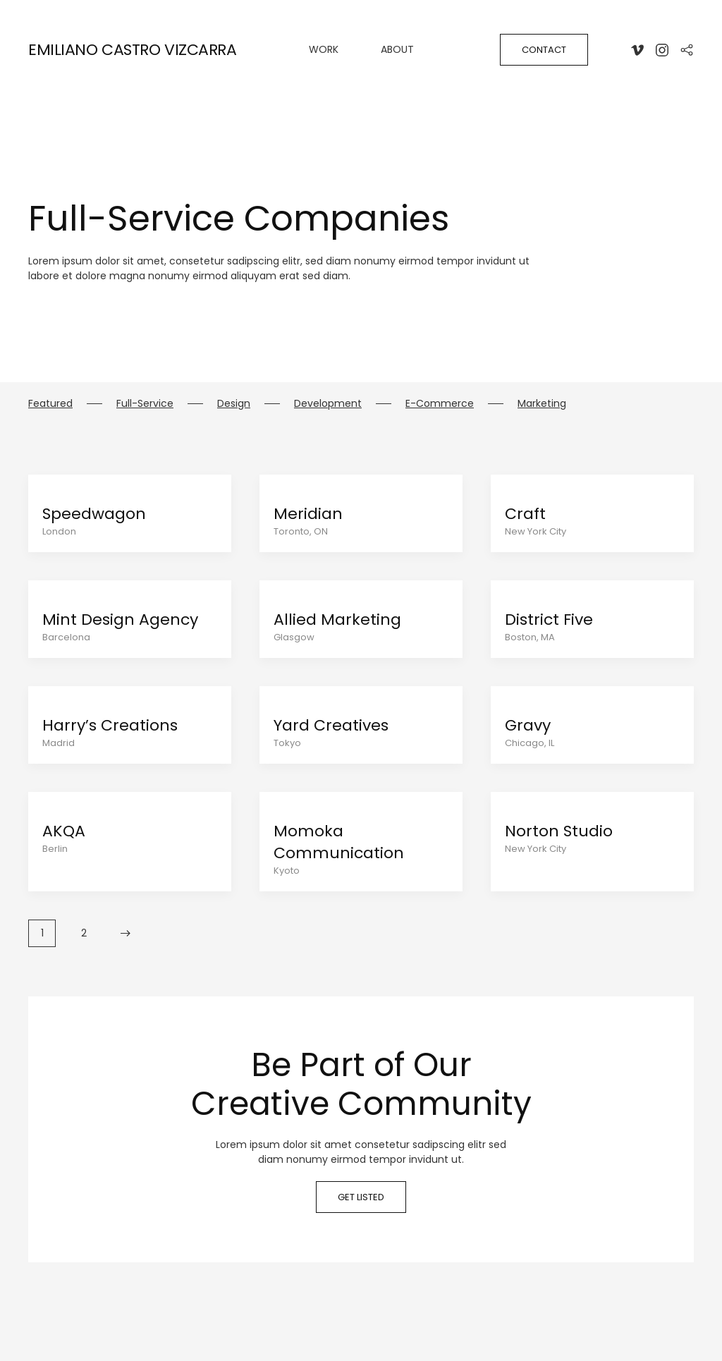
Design (233, 403)
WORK (323, 49)
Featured (50, 403)
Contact (544, 49)
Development (328, 403)
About (397, 49)
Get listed (361, 1197)
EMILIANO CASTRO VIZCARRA (132, 50)
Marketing (542, 403)
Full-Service (144, 403)
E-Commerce (439, 403)
